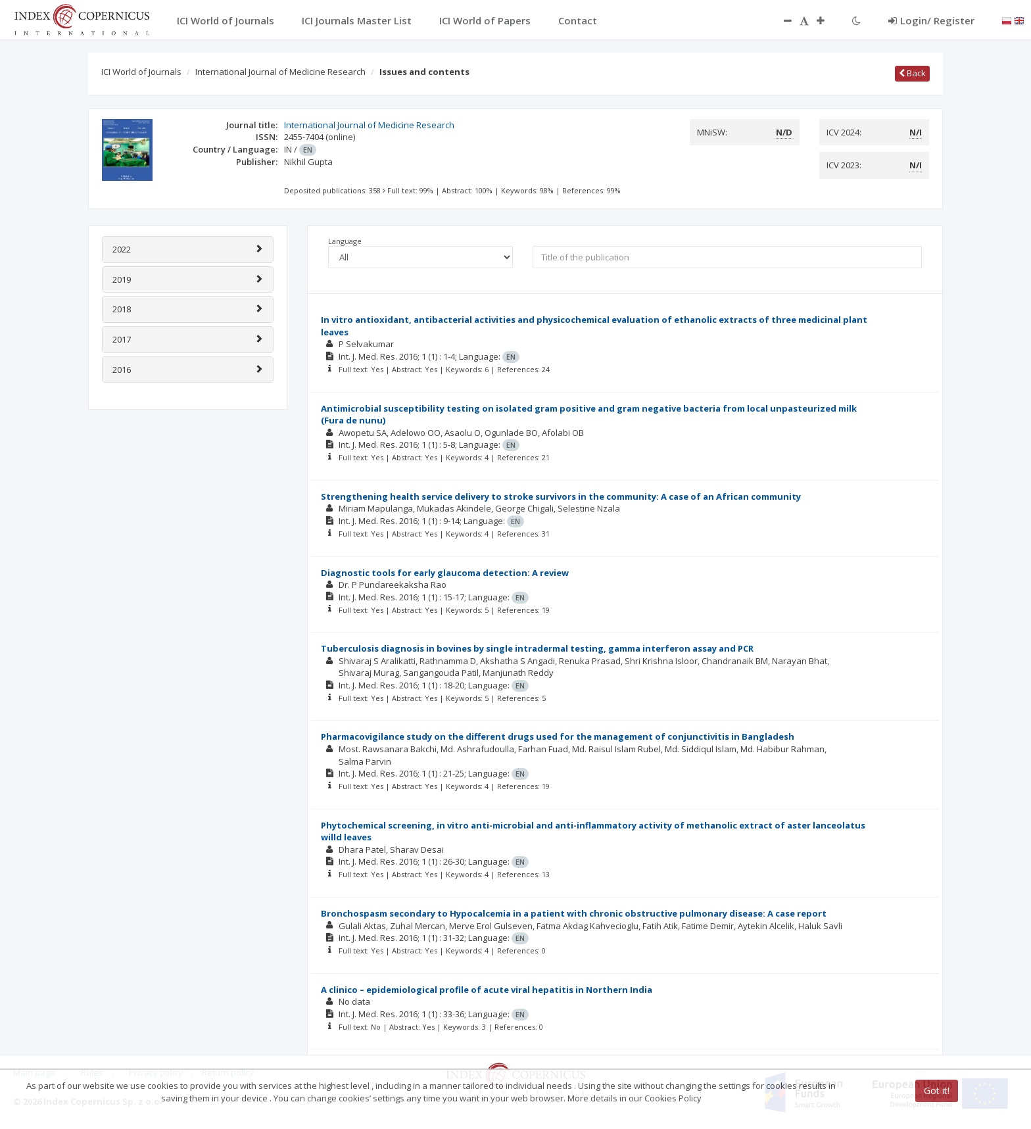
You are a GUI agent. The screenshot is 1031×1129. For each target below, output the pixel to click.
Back (912, 73)
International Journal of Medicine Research (280, 72)
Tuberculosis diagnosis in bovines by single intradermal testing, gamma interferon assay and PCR (537, 648)
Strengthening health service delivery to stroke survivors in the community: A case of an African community (561, 496)
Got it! (936, 1090)
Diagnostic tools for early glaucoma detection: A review (445, 573)
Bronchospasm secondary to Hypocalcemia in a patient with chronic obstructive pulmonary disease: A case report (574, 913)
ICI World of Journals (141, 72)
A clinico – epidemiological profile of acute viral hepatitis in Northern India (486, 990)
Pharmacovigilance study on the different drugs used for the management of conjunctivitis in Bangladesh (557, 736)
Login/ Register (931, 20)
